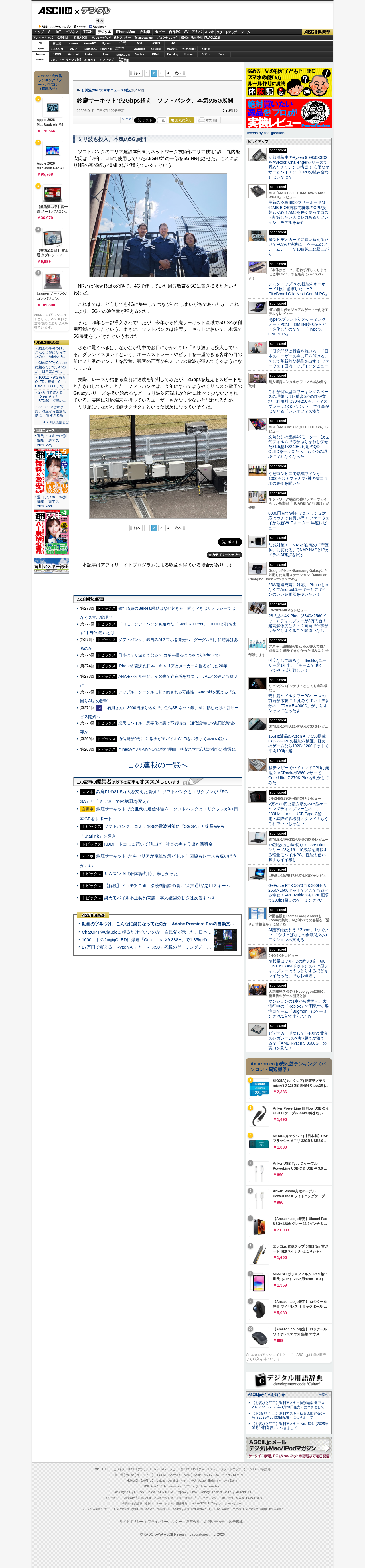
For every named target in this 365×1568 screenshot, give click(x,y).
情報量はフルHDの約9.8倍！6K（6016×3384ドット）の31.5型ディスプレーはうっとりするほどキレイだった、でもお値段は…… (298, 968)
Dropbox (140, 54)
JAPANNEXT (90, 60)
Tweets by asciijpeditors (265, 133)
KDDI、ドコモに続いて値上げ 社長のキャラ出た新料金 (158, 844)
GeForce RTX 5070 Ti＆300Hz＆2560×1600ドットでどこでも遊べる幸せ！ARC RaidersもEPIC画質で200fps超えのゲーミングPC (298, 892)
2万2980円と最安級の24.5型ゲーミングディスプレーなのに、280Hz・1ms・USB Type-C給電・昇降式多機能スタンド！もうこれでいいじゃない (298, 814)
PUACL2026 (212, 37)
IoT (58, 32)
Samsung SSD (122, 1492)
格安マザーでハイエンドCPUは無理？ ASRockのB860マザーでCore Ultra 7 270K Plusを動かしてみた (298, 775)
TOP (96, 1469)
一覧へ (323, 1394)
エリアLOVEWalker (116, 1509)
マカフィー (57, 59)
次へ (178, 73)
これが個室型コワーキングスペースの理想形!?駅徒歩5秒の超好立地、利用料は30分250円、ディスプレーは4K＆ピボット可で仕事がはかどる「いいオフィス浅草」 (298, 401)
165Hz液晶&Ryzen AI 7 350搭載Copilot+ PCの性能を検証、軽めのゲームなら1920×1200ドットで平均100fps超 (298, 743)
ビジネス (72, 32)
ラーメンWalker (91, 1509)
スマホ (209, 32)
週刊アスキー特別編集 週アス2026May (52, 440)
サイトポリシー (131, 1522)
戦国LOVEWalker (271, 1509)
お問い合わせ (214, 1522)
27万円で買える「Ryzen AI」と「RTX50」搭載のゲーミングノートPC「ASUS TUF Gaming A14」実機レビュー (189, 947)
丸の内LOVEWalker (245, 1509)
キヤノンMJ (73, 59)
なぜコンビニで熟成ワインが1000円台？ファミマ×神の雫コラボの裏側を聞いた (298, 478)
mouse (73, 43)
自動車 (145, 32)
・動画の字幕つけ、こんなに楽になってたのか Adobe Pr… (50, 352)
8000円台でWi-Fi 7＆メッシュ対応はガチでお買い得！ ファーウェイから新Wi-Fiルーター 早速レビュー (298, 520)
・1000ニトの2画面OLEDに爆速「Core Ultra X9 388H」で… (51, 382)
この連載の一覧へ (157, 765)
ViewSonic (189, 48)
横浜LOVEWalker (142, 1509)
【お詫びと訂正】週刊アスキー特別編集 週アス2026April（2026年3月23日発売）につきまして (288, 1405)
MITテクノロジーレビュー (225, 1503)
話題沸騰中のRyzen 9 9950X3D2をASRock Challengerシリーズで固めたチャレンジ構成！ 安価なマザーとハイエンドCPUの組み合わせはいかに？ (298, 167)
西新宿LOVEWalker (168, 1509)
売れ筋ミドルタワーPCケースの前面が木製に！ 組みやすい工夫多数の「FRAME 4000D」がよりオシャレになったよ (298, 703)
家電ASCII (80, 37)
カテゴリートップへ (224, 555)
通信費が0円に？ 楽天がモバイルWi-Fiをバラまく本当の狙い (172, 738)
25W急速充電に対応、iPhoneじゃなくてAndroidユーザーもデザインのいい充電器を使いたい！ (298, 589)
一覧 (162, 120)
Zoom (222, 54)
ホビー (160, 32)
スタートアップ (227, 32)
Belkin (205, 48)
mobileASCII (198, 1503)
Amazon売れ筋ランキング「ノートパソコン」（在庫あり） (50, 82)
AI (50, 32)
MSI (139, 43)
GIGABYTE (106, 49)
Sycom (106, 43)
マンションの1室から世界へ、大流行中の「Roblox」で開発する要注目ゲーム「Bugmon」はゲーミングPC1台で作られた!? (298, 1008)
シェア (126, 118)
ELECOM (57, 48)
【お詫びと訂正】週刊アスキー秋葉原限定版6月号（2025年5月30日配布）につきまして (289, 1415)
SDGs (185, 37)
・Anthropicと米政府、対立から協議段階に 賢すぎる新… (51, 411)
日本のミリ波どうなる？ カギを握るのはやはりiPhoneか (169, 655)
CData (156, 54)
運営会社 (193, 1522)
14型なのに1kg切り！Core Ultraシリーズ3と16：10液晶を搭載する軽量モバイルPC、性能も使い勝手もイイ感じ (297, 852)
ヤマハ (206, 54)
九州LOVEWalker (219, 1509)
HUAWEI (173, 48)
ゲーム (245, 32)
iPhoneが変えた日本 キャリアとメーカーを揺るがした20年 (172, 666)
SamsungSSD (119, 48)
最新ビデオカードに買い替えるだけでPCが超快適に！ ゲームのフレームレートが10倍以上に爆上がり (298, 247)
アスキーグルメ (101, 37)
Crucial (156, 48)
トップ (39, 32)
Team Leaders (185, 1497)
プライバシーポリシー (165, 1522)
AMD (73, 48)
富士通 (57, 43)
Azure (107, 54)
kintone (90, 54)
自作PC (175, 32)
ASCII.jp (55, 10)
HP (173, 43)
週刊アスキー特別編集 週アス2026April (52, 501)
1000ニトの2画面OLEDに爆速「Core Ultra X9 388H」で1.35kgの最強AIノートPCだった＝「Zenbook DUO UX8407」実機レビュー (208, 939)
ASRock (139, 48)
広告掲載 (236, 1522)
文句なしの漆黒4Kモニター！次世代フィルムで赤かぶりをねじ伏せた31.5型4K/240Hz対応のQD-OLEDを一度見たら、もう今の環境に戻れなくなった (298, 447)
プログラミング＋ (208, 1497)
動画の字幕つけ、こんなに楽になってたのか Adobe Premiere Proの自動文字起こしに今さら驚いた (179, 923)
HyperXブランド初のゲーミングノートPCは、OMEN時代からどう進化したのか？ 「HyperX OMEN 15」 (297, 326)
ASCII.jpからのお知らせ (266, 1395)
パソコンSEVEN (123, 43)
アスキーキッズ (43, 37)
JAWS (57, 54)
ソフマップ (107, 59)
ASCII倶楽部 (317, 32)
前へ (137, 73)
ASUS (156, 43)
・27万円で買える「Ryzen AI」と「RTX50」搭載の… (50, 396)
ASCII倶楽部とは (56, 422)
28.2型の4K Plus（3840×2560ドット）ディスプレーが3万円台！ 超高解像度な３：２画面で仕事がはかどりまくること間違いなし (298, 623)
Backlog (172, 54)
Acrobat (73, 54)
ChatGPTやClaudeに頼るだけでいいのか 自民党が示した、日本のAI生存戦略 (157, 932)
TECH (88, 32)
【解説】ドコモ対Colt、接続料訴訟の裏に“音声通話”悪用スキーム (167, 885)
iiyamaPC (90, 43)
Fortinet (189, 54)
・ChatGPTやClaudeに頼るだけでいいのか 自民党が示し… (51, 367)
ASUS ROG (90, 48)
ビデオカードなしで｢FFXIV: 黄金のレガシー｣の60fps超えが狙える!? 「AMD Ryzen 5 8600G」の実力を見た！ (298, 1040)
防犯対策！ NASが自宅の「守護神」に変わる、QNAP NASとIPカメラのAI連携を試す (298, 550)
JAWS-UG (147, 1480)
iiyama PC (174, 1475)
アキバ (197, 32)
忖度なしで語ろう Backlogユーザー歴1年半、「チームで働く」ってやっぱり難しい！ (297, 665)
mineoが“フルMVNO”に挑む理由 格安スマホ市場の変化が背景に (177, 749)
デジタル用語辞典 (176, 1503)
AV (186, 32)
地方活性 (196, 37)
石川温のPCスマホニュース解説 (106, 90)
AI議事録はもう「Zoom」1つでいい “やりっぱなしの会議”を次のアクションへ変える (298, 935)
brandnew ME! (123, 59)
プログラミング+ (167, 37)
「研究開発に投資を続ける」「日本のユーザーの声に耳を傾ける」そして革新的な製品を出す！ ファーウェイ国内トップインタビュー (298, 358)
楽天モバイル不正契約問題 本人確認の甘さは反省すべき (159, 897)
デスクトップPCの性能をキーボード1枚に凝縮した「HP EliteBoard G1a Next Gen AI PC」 (298, 289)
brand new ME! (210, 1486)
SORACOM (165, 1492)
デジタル (93, 10)
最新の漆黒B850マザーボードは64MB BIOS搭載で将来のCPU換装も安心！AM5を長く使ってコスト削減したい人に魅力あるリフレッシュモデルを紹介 (298, 212)
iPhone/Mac (125, 32)
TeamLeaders (144, 37)
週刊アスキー (122, 37)
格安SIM (62, 37)
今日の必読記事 (132, 1503)
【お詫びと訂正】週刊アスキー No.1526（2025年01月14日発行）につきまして (290, 1426)
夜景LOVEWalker (195, 1509)
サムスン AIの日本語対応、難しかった (141, 873)
